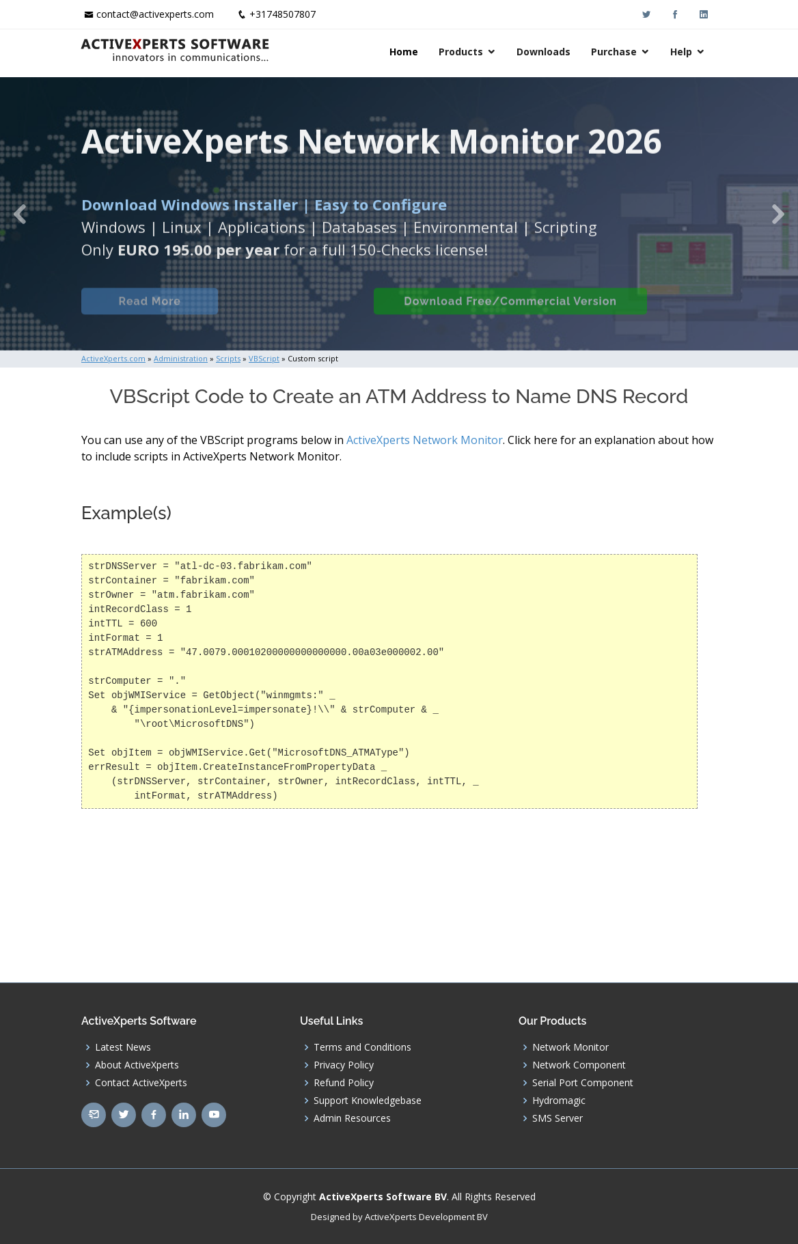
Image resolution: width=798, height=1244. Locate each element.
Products (462, 51)
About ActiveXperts (137, 1065)
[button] (20, 213)
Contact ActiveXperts (141, 1083)
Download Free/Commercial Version (510, 312)
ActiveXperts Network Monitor (424, 439)
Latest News (123, 1047)
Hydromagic (559, 1100)
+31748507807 (282, 14)
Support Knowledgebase (368, 1100)
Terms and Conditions (362, 1047)
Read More (149, 312)
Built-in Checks (295, 312)
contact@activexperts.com (155, 14)
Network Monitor (570, 1047)
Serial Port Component (582, 1083)
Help (682, 51)
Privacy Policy (344, 1065)
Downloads (545, 51)
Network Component (579, 1065)
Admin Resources (352, 1118)
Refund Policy (344, 1083)
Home (405, 51)
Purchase (615, 51)
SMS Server (557, 1118)
